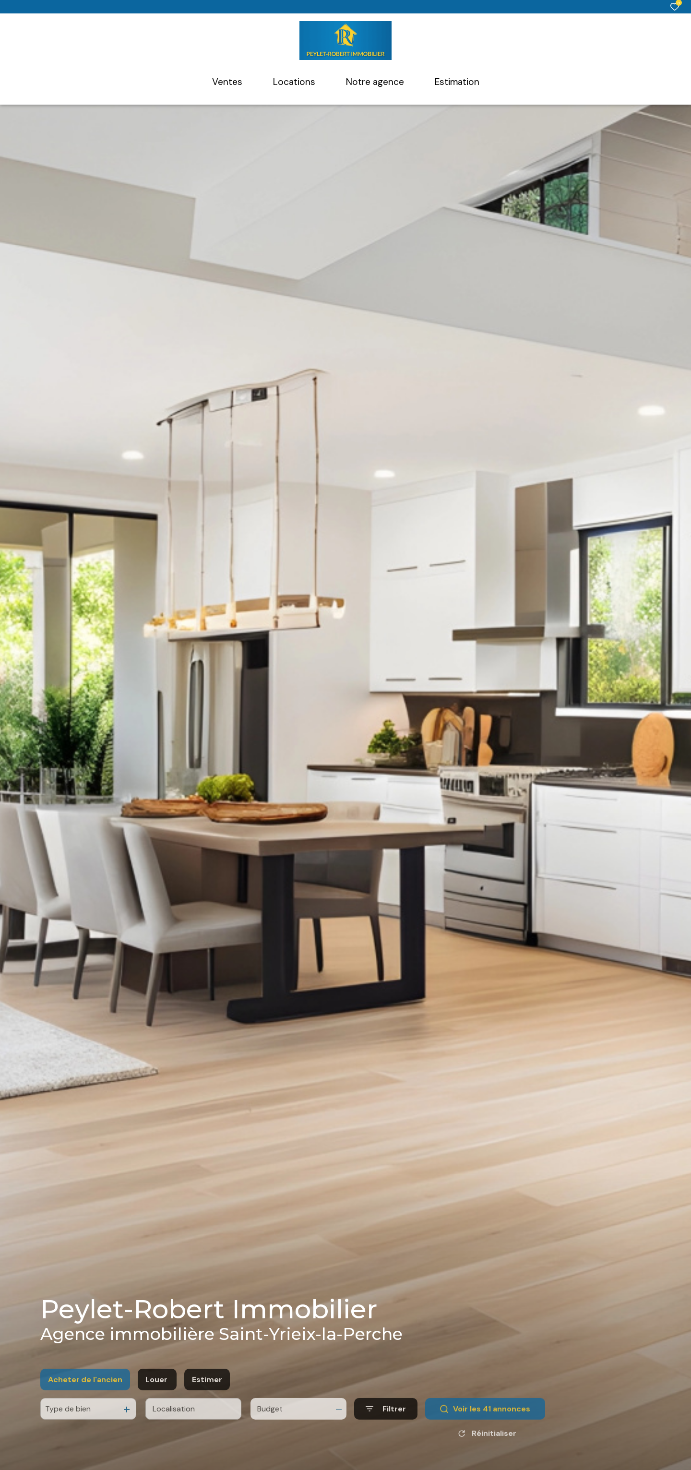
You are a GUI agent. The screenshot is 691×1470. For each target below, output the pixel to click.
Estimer (207, 1400)
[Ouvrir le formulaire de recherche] (385, 1429)
